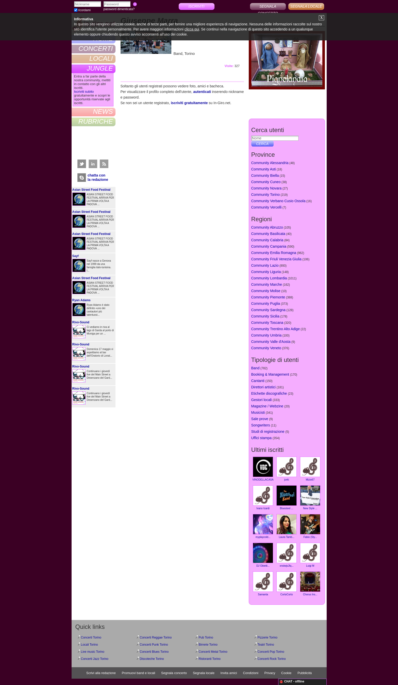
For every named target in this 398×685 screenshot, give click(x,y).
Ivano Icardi (263, 497)
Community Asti (263, 169)
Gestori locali (261, 400)
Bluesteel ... (286, 497)
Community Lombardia (269, 278)
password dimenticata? (119, 9)
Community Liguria (266, 272)
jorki (286, 469)
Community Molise (265, 291)
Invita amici (229, 673)
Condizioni (250, 673)
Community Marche (266, 284)
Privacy (269, 673)
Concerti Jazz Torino (95, 659)
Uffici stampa (261, 438)
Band (255, 368)
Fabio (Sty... (310, 526)
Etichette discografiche (269, 393)
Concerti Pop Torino (271, 652)
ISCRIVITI (196, 6)
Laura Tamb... (286, 526)
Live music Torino (92, 652)
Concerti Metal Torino (213, 652)
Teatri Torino (266, 644)
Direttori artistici (263, 387)
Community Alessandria (270, 163)
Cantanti (257, 381)
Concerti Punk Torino (154, 644)
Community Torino (265, 195)
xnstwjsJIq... (286, 555)
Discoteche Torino (152, 659)
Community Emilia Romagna (273, 253)
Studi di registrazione (268, 431)
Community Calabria (267, 240)
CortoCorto (286, 583)
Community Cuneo (266, 182)
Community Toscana (267, 323)
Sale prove (259, 419)
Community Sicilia (265, 316)
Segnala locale (203, 673)
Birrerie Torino (208, 644)
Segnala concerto (174, 673)
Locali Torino (89, 644)
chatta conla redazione (98, 177)
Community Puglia (265, 303)
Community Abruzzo (267, 227)
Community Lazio (265, 265)
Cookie (286, 673)
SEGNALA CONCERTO (268, 7)
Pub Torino (206, 637)
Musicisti (258, 412)
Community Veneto (266, 348)
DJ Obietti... (263, 555)
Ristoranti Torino (210, 659)
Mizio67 (310, 469)
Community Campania (269, 246)
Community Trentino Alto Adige (275, 329)
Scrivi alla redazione (101, 673)
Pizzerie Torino (267, 637)
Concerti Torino (91, 637)
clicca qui (192, 29)
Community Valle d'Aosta (271, 342)
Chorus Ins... (310, 583)
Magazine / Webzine (267, 406)
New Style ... (310, 497)
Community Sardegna (268, 310)
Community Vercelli (266, 207)
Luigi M (310, 555)
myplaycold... (263, 526)
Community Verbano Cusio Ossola (278, 201)
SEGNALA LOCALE (306, 6)
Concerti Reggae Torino (156, 637)
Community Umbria (266, 335)
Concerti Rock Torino (272, 659)
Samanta (263, 583)
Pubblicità (304, 673)
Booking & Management (270, 374)
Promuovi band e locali (138, 673)
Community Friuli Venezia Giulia (276, 259)
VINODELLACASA (262, 469)
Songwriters (260, 425)
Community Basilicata (268, 234)
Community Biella (265, 175)
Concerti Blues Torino (154, 652)
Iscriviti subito (84, 91)
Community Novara (266, 188)
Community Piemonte (268, 297)
